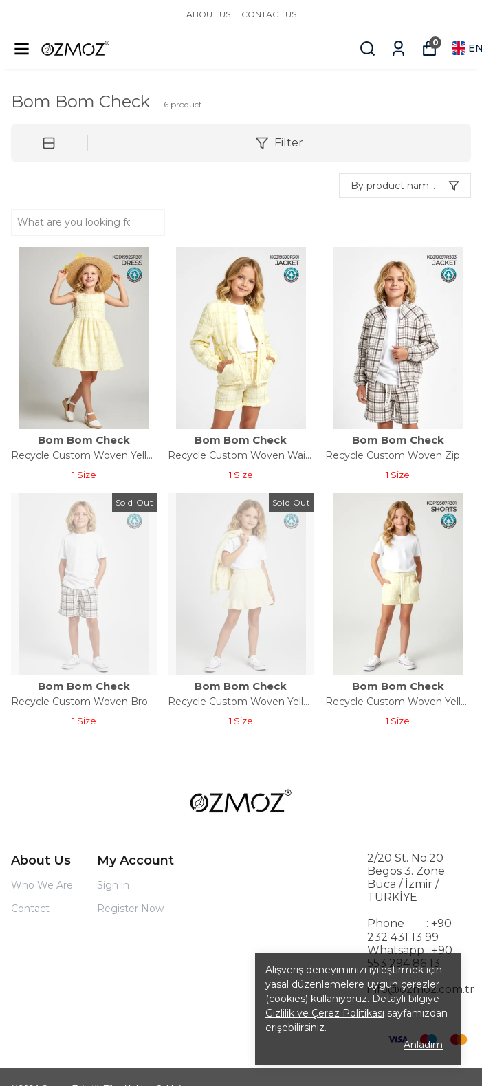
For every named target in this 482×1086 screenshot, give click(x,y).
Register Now (130, 908)
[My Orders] (398, 48)
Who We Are (42, 885)
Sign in (113, 885)
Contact (30, 908)
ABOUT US (208, 14)
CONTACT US (268, 14)
